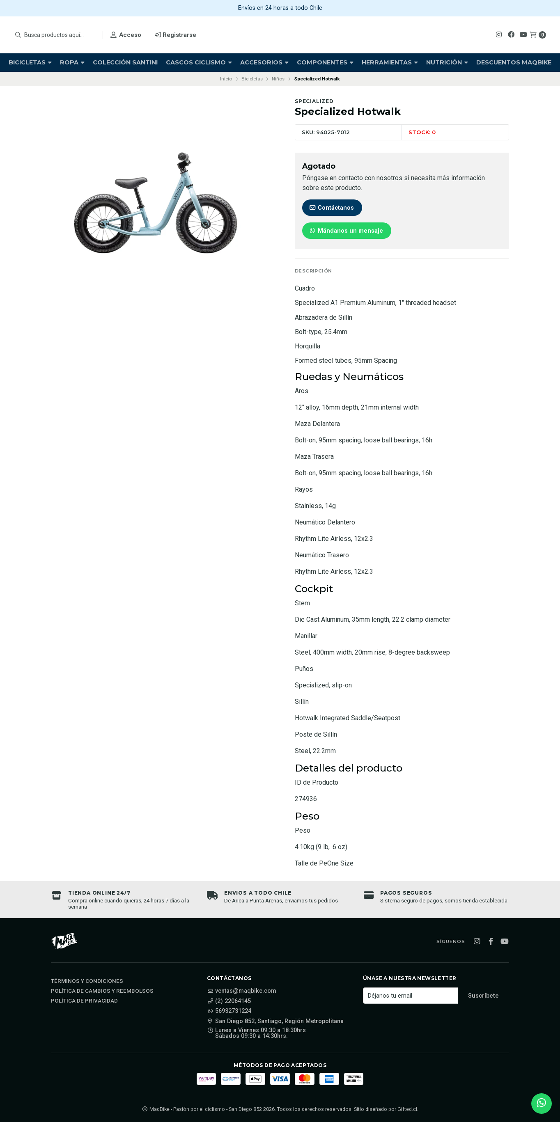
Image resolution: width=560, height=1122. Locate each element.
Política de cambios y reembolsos (102, 991)
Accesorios (264, 62)
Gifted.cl (407, 1109)
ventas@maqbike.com (241, 991)
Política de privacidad (84, 1001)
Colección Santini (125, 62)
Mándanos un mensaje (346, 230)
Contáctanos (331, 207)
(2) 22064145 (229, 1001)
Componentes (325, 62)
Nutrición (447, 62)
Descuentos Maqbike (513, 62)
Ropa (72, 62)
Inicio (226, 79)
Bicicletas (30, 62)
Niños (278, 79)
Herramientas (390, 62)
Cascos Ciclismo (199, 62)
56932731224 (229, 1011)
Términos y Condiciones (87, 981)
